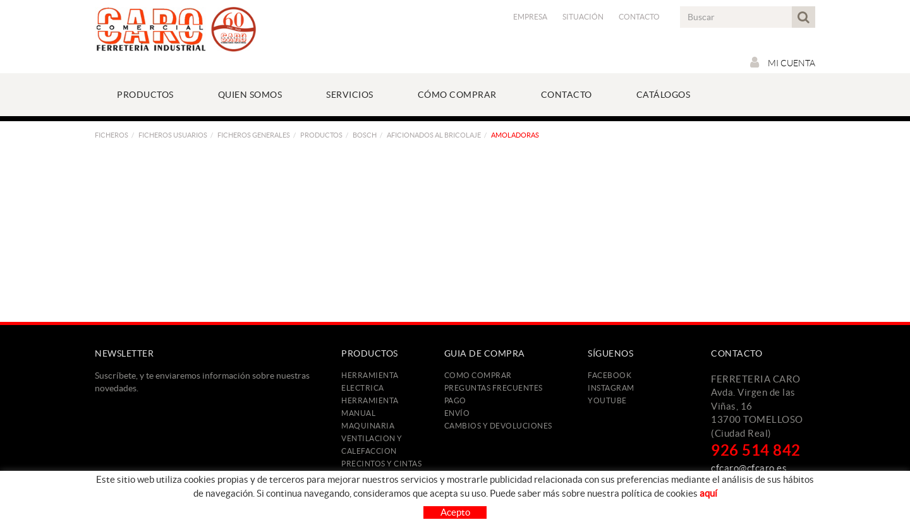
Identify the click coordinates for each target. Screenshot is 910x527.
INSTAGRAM (611, 388)
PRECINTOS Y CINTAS (381, 463)
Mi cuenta (782, 62)
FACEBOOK (609, 375)
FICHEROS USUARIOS (172, 135)
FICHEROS (111, 135)
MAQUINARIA (367, 426)
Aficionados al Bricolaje (434, 135)
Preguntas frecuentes (493, 388)
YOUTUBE (607, 400)
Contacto (639, 17)
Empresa (530, 17)
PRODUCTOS (321, 135)
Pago (455, 400)
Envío (457, 413)
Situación (583, 17)
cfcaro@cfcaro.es (749, 468)
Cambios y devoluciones (498, 426)
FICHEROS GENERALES (253, 135)
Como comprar (478, 375)
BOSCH (365, 135)
